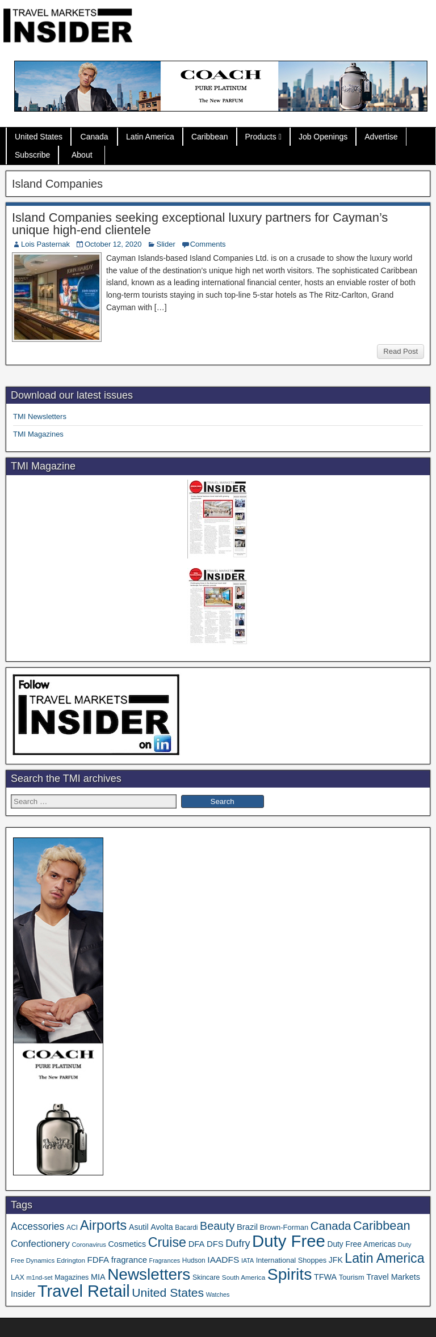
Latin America (150, 136)
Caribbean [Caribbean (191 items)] (381, 1225)
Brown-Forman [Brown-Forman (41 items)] (284, 1227)
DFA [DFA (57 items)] (196, 1244)
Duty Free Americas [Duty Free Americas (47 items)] (361, 1244)
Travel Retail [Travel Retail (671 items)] (83, 1291)
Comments (208, 244)
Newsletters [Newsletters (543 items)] (148, 1274)
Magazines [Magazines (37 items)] (71, 1277)
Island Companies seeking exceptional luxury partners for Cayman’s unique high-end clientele (200, 223)
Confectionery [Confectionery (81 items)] (40, 1243)
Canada (94, 136)
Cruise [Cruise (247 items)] (167, 1242)
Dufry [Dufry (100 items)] (237, 1243)
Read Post (400, 351)
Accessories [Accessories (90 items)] (37, 1226)
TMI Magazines (38, 434)
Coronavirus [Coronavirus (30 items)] (89, 1244)
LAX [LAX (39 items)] (17, 1277)
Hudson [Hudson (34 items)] (194, 1260)
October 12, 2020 (113, 244)
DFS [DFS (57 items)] (215, 1244)
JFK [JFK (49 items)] (336, 1259)
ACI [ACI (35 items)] (72, 1228)
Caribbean (209, 136)
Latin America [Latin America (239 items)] (384, 1258)
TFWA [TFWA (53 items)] (325, 1276)
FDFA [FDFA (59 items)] (98, 1259)
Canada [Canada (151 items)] (331, 1225)
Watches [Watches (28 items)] (218, 1294)
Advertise (380, 136)
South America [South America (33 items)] (243, 1277)
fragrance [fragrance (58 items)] (129, 1259)
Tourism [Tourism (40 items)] (351, 1277)
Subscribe (32, 154)
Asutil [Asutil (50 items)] (139, 1227)
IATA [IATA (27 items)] (247, 1260)
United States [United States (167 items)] (168, 1292)
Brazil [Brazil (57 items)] (247, 1227)
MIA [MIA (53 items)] (98, 1276)
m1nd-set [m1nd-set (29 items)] (40, 1277)
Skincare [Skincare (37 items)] (206, 1277)
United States (38, 136)
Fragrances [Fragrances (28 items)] (165, 1260)
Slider (165, 244)
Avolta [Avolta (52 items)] (161, 1227)
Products (260, 136)
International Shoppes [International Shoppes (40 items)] (291, 1260)
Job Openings (323, 136)
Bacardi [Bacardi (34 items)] (186, 1228)
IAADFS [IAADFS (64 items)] (223, 1259)
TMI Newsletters (39, 416)
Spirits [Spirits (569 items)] (289, 1274)
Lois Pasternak (45, 244)
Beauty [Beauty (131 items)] (217, 1226)
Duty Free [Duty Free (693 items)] (288, 1241)
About (82, 154)
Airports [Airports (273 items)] (103, 1225)
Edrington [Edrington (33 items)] (71, 1260)
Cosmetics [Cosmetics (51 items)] (127, 1244)
